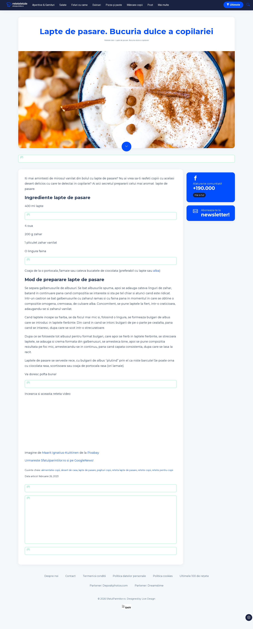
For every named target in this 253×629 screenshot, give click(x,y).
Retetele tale (109, 40)
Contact (70, 576)
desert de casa (69, 470)
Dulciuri (96, 4)
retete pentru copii (162, 470)
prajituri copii (104, 470)
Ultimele (233, 4)
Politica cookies (162, 576)
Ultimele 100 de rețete (194, 576)
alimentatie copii (50, 470)
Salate (62, 4)
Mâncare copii (135, 4)
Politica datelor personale (129, 576)
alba (156, 271)
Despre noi (51, 576)
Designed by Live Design (141, 598)
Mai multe (163, 4)
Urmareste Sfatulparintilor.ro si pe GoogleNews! (59, 460)
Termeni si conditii (94, 576)
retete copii (144, 470)
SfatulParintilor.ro (116, 598)
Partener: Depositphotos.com (109, 585)
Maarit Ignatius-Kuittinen (60, 452)
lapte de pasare (87, 470)
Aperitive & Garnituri (43, 4)
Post (150, 4)
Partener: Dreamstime (149, 585)
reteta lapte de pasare (124, 470)
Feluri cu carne (79, 4)
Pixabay (93, 452)
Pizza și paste (114, 4)
